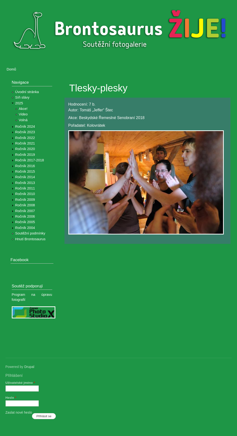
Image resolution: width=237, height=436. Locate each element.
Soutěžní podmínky (30, 233)
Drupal (29, 367)
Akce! (23, 109)
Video (23, 114)
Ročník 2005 (25, 222)
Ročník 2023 (25, 132)
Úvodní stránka (27, 92)
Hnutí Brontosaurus (30, 239)
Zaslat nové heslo (19, 412)
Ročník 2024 (25, 126)
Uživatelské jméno (20, 383)
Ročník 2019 (25, 155)
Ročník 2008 (25, 205)
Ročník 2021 (25, 143)
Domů (11, 69)
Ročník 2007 (25, 211)
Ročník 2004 (25, 228)
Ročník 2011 (25, 188)
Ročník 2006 (25, 216)
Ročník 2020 (25, 149)
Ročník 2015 (25, 171)
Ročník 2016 (25, 166)
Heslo (11, 397)
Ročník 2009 (25, 200)
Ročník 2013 (25, 183)
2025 (19, 103)
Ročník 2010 (25, 194)
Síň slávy (22, 97)
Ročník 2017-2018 (29, 160)
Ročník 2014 (25, 177)
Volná (23, 120)
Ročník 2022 (25, 138)
